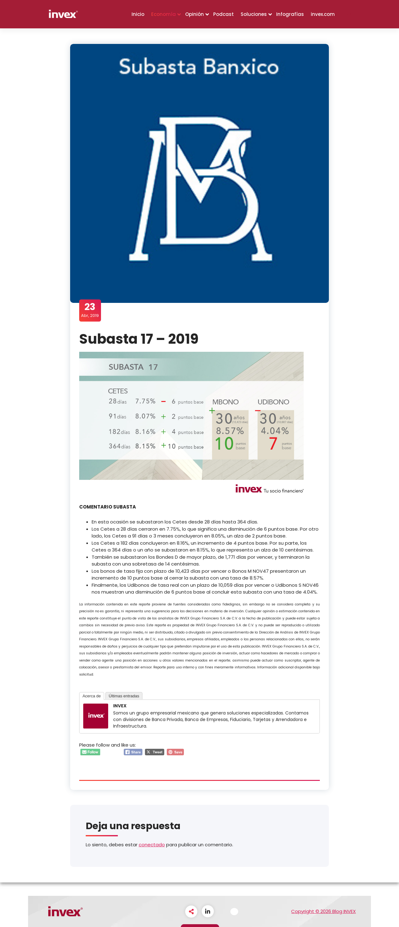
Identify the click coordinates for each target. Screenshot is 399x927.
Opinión (194, 14)
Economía (163, 14)
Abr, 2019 (90, 310)
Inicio (138, 14)
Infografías (290, 14)
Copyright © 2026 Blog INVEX (323, 911)
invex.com (323, 14)
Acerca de (92, 696)
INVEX (120, 706)
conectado (152, 845)
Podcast (223, 14)
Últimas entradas (124, 696)
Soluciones (254, 14)
